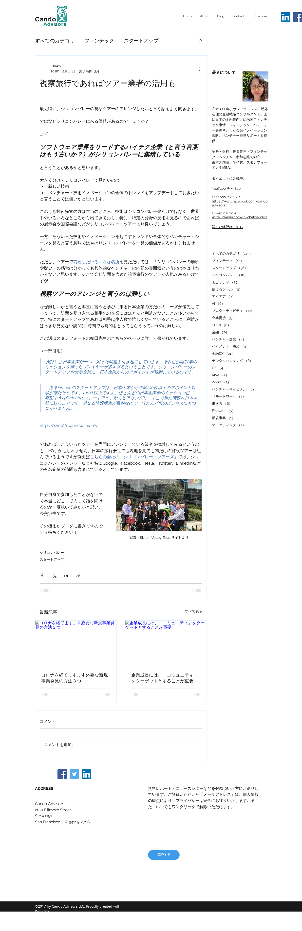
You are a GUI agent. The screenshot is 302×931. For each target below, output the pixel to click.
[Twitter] (74, 774)
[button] (200, 41)
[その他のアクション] (199, 69)
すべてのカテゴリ (55, 41)
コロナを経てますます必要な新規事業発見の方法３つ (74, 677)
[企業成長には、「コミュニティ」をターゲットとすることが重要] (166, 643)
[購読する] (164, 855)
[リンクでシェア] (78, 575)
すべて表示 (193, 611)
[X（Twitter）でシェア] (54, 575)
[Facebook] (62, 774)
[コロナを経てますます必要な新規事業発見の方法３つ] (75, 643)
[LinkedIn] (285, 17)
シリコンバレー (52, 553)
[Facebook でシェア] (42, 575)
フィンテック (99, 41)
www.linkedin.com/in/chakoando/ (239, 217)
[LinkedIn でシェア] (66, 575)
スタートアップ (141, 41)
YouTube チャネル (226, 188)
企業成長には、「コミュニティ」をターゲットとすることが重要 (164, 677)
